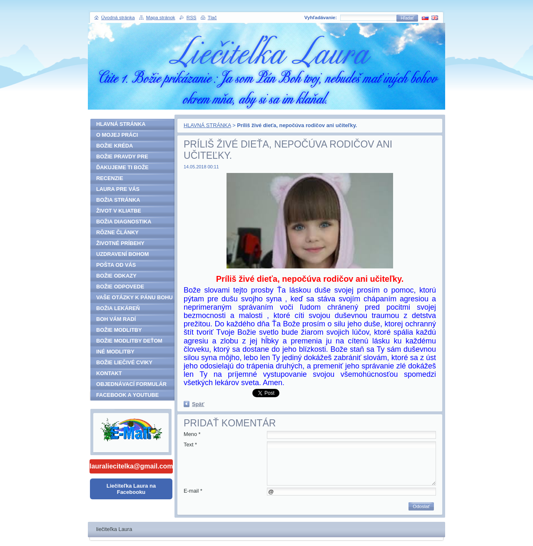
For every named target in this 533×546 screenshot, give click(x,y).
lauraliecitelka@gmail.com (131, 466)
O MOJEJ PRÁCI (117, 135)
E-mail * (193, 491)
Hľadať (407, 18)
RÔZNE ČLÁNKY (117, 232)
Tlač (212, 17)
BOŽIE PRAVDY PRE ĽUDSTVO (122, 157)
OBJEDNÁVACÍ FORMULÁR (131, 384)
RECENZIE (109, 178)
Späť (198, 404)
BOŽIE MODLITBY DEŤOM (129, 341)
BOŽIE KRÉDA (114, 146)
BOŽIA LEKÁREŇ (118, 308)
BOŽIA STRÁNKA (118, 200)
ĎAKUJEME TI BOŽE (122, 167)
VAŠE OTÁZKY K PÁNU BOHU (134, 297)
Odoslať (421, 506)
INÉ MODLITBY (115, 351)
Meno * (192, 434)
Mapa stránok (160, 17)
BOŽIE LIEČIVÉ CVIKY (124, 362)
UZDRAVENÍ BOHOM (122, 254)
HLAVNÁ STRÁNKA (207, 125)
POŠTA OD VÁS (116, 265)
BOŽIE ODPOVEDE (120, 286)
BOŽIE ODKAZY (116, 276)
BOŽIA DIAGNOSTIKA (123, 221)
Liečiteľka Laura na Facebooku (131, 489)
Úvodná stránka (118, 17)
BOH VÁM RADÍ (116, 319)
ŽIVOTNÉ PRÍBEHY (120, 243)
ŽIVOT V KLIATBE (118, 211)
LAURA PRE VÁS (117, 189)
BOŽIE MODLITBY (119, 330)
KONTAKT (109, 373)
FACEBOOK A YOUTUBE (127, 395)
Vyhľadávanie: (320, 17)
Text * (190, 444)
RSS (192, 17)
